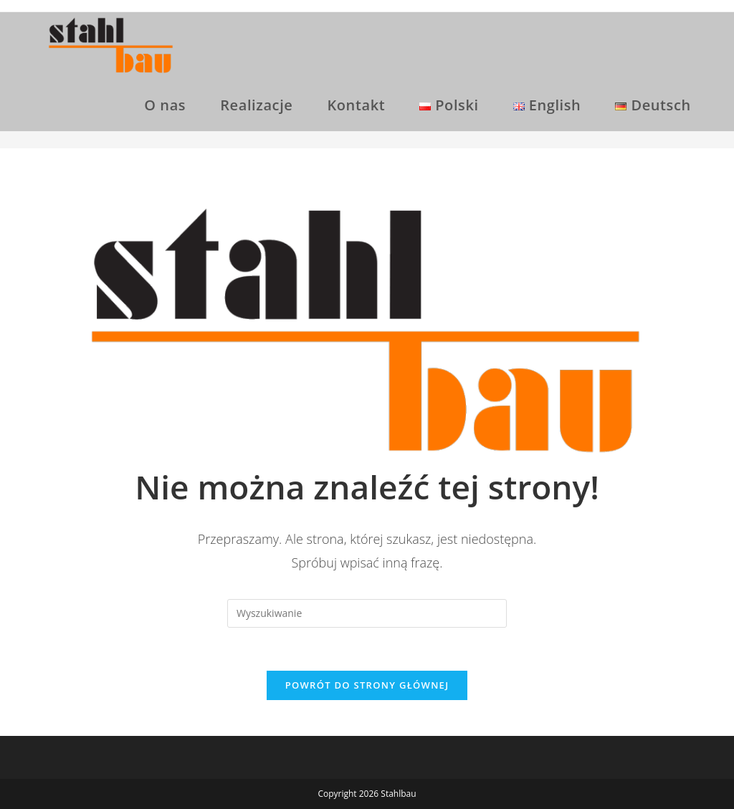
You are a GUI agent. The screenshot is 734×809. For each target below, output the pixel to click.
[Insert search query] (367, 613)
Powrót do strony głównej (367, 685)
